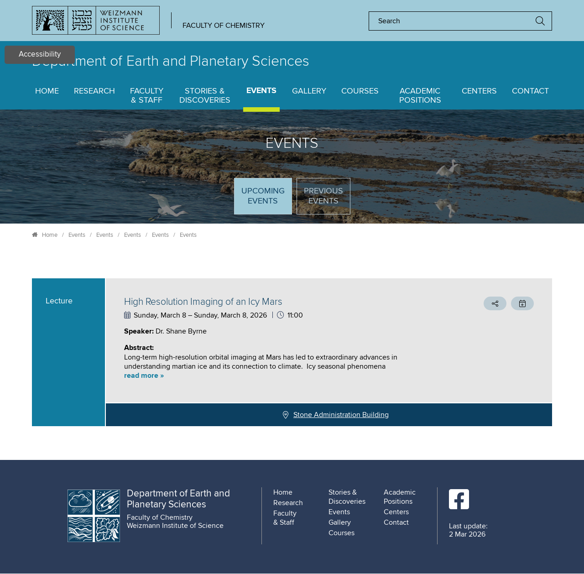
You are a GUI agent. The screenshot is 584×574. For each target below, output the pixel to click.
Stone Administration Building (341, 414)
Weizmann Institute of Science (175, 525)
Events (261, 91)
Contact (530, 91)
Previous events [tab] (323, 196)
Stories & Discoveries (204, 95)
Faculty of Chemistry (223, 25)
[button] (280, 376)
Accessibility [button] (40, 54)
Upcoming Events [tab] (266, 200)
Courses (360, 91)
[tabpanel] (292, 352)
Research (94, 91)
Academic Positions (420, 95)
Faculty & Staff (146, 95)
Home (47, 91)
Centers (479, 91)
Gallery (309, 91)
